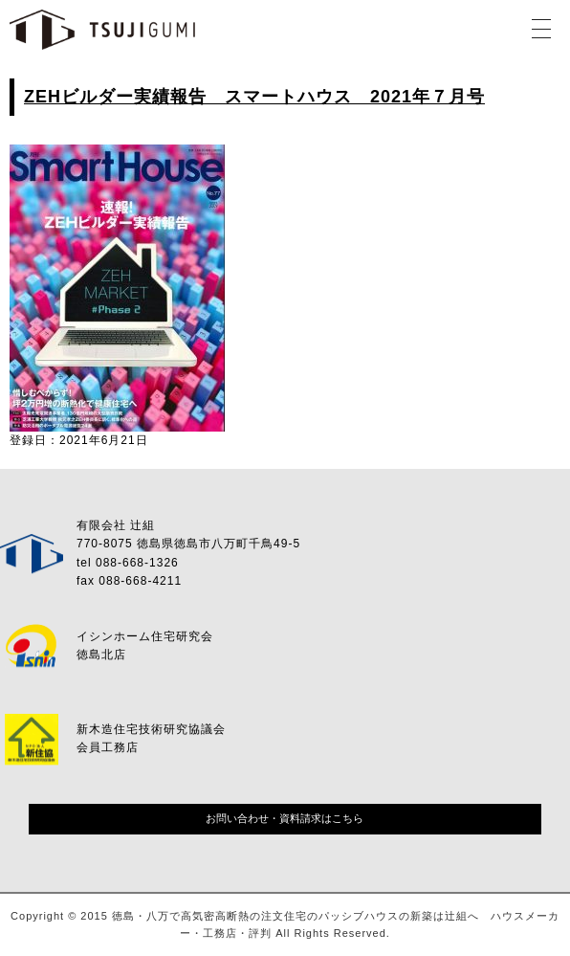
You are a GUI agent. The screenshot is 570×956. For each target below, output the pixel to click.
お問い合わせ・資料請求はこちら (284, 818)
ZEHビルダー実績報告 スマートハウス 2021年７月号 (254, 96)
